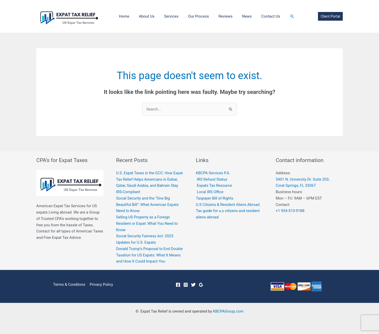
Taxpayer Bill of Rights (215, 198)
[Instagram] (185, 284)
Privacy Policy (101, 284)
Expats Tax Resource (214, 185)
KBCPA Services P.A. (213, 173)
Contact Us (258, 16)
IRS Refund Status (212, 179)
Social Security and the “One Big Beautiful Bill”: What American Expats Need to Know (147, 204)
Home (123, 16)
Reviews (217, 16)
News (236, 16)
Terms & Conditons (69, 284)
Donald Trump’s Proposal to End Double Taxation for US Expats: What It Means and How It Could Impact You (149, 255)
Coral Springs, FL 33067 (296, 185)
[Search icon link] (279, 16)
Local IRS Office (210, 192)
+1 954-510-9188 (290, 211)
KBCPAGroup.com (228, 311)
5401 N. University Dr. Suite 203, (303, 179)
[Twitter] (193, 284)
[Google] (201, 284)
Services (166, 16)
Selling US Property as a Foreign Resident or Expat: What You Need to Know (147, 223)
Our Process (191, 16)
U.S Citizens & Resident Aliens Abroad (228, 204)
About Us (143, 16)
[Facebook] (178, 284)
